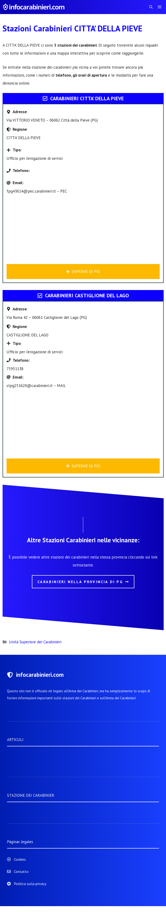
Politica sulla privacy (30, 883)
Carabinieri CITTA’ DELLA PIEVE (87, 98)
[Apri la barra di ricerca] (151, 7)
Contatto (21, 871)
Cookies (20, 859)
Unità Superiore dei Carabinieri (35, 641)
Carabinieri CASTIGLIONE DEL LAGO (87, 295)
